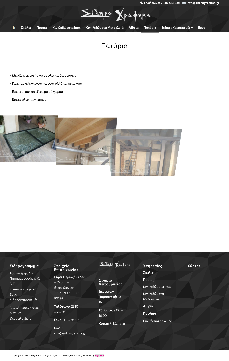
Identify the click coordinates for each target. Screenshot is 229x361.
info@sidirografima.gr (202, 3)
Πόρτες (148, 280)
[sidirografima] (114, 14)
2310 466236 (171, 3)
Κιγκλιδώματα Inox (157, 287)
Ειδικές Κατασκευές (157, 321)
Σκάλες (148, 273)
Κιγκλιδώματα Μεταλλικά (153, 296)
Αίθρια (148, 306)
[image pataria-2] (85, 137)
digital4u (99, 355)
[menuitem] (14, 27)
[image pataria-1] (28, 137)
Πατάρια (149, 313)
